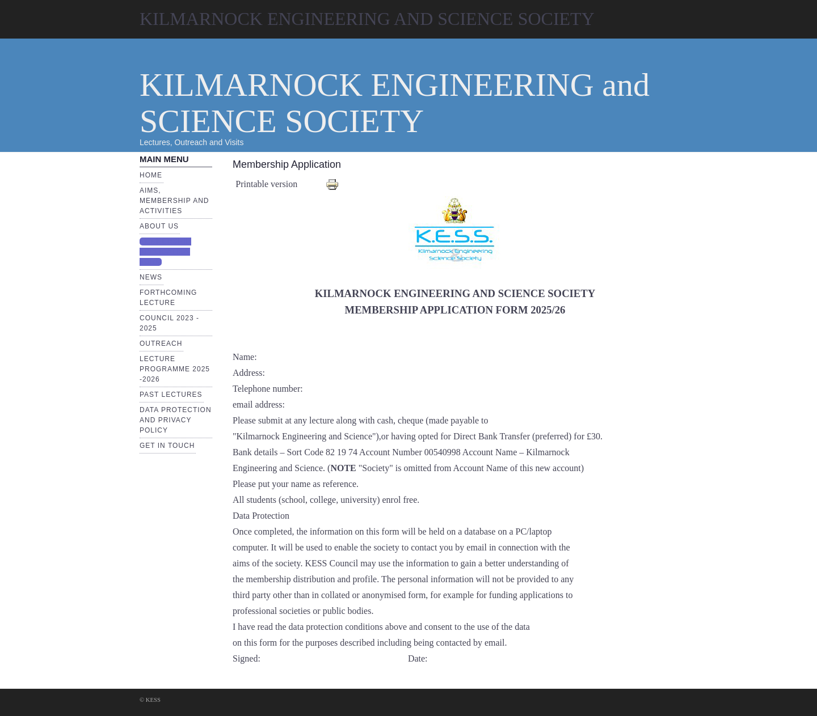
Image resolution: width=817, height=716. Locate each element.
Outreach (161, 344)
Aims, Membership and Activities (174, 201)
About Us (159, 226)
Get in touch (167, 446)
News (151, 277)
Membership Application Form (165, 252)
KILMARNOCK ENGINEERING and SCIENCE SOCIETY (395, 102)
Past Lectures (171, 395)
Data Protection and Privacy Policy (176, 420)
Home (151, 175)
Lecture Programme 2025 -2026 (175, 369)
